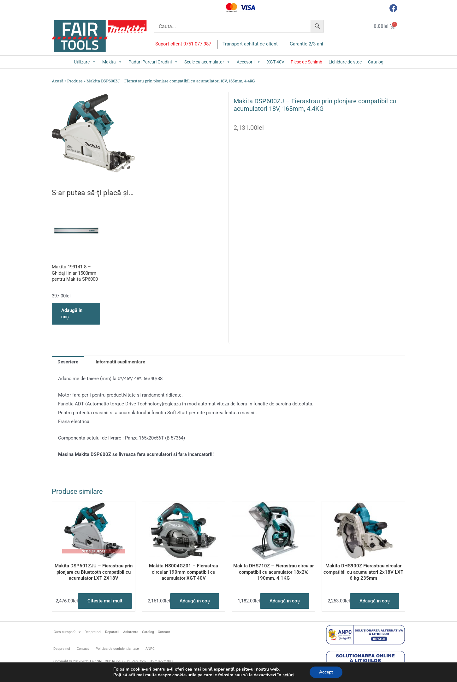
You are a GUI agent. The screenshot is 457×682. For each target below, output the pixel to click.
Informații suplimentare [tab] (120, 362)
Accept (326, 672)
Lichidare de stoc (345, 61)
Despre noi (93, 632)
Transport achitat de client (250, 44)
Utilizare (85, 61)
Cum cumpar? (67, 632)
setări (288, 675)
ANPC (150, 649)
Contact (164, 632)
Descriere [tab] (67, 362)
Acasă (57, 80)
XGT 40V (275, 61)
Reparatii (112, 632)
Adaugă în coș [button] (71, 314)
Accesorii (249, 61)
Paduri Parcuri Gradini (153, 61)
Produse (75, 80)
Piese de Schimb (306, 61)
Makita (112, 61)
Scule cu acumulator (207, 61)
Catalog (375, 61)
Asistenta (130, 632)
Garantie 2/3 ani (306, 44)
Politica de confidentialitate (117, 649)
